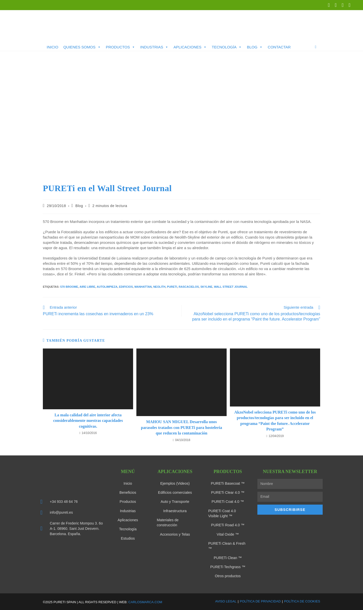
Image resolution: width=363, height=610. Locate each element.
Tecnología (227, 47)
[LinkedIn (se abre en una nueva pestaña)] (335, 5)
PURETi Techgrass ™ (228, 566)
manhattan (143, 286)
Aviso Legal (225, 600)
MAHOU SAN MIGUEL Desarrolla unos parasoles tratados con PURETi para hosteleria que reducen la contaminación (181, 427)
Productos (120, 47)
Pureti (172, 286)
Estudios (128, 538)
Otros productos (227, 575)
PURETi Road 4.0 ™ (227, 525)
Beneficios (128, 492)
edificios (126, 286)
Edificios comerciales (175, 492)
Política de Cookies (302, 600)
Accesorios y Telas (175, 534)
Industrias (154, 47)
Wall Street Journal (231, 286)
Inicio (52, 47)
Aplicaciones (190, 47)
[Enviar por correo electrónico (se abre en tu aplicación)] (348, 5)
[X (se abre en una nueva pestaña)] (328, 5)
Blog (255, 47)
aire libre (87, 286)
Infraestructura (175, 511)
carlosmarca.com (145, 601)
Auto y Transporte (175, 502)
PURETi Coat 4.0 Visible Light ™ (227, 513)
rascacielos (189, 286)
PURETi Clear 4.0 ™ (227, 492)
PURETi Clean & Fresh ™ (226, 545)
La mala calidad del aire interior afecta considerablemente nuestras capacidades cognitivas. (88, 420)
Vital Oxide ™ (227, 534)
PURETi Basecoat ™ (227, 483)
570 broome (69, 286)
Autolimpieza (107, 286)
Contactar (279, 47)
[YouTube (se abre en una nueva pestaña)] (342, 5)
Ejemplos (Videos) (175, 483)
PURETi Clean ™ (227, 557)
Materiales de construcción (167, 522)
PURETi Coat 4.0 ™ (228, 502)
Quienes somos (82, 47)
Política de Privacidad (260, 600)
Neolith (159, 286)
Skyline (206, 286)
